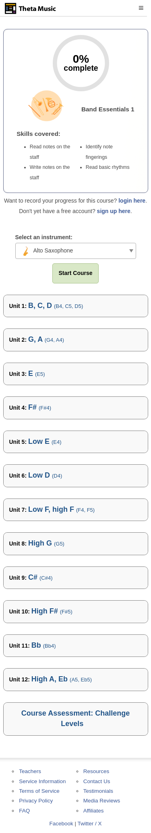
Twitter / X (90, 824)
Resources (96, 771)
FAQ (24, 811)
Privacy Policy (36, 801)
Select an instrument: (43, 237)
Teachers (30, 771)
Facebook (61, 824)
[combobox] (75, 251)
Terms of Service (39, 791)
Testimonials (98, 791)
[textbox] (76, 250)
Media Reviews (101, 801)
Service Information (42, 781)
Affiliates (93, 811)
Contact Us (96, 781)
